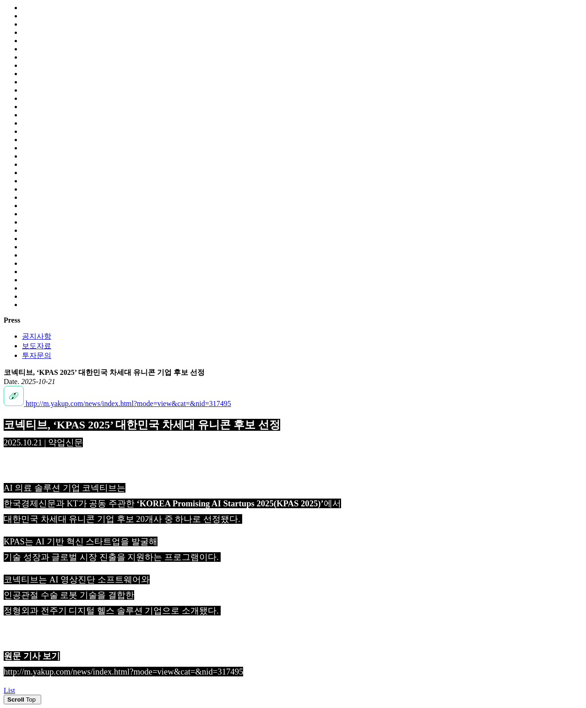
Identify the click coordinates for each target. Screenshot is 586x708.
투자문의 (36, 355)
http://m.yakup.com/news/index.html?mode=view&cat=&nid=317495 (117, 403)
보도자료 (36, 346)
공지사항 (36, 336)
